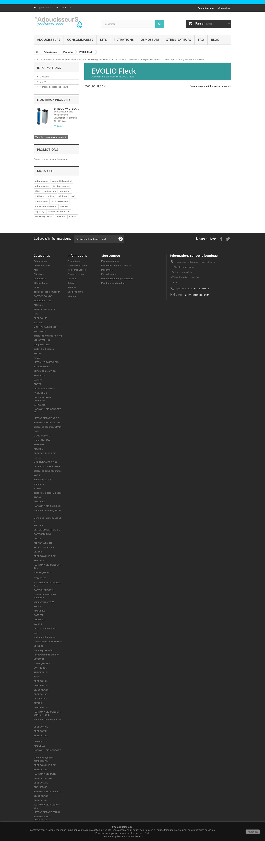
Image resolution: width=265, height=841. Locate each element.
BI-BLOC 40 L (41, 769)
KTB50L (38, 488)
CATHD (37, 431)
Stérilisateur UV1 (42, 300)
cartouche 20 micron (58, 211)
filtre (37, 191)
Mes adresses (108, 274)
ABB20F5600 (40, 787)
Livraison (44, 76)
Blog (215, 40)
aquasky (39, 211)
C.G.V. (42, 81)
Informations (49, 68)
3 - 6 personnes (61, 186)
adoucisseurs (42, 186)
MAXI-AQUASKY (44, 216)
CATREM (38, 615)
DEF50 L (38, 551)
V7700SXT (39, 659)
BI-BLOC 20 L (41, 735)
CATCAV (38, 379)
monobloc (65, 191)
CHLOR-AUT (40, 619)
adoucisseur (41, 181)
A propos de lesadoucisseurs (53, 87)
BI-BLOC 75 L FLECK (45, 453)
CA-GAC (38, 457)
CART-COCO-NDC (43, 296)
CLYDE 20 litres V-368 (45, 371)
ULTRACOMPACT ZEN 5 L (47, 812)
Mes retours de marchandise (116, 265)
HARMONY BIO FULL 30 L (47, 506)
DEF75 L (38, 703)
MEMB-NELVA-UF (43, 435)
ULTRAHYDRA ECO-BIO (46, 362)
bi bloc (51, 196)
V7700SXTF (40, 405)
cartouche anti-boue (45, 206)
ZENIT (37, 676)
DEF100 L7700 (41, 690)
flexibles (60, 216)
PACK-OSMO (40, 393)
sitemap (71, 296)
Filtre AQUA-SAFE (43, 650)
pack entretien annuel (45, 637)
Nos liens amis (75, 292)
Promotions (47, 149)
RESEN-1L (39, 444)
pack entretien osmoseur (47, 292)
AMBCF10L (39, 746)
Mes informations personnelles (117, 278)
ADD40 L (38, 606)
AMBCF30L (39, 501)
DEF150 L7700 (41, 796)
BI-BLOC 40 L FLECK (66, 108)
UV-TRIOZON (40, 668)
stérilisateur (41, 201)
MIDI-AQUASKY (42, 663)
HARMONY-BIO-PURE (45, 774)
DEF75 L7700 (40, 698)
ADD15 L (38, 305)
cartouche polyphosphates (48, 471)
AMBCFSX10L (41, 685)
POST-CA (38, 525)
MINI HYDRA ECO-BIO (45, 327)
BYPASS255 (40, 578)
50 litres (64, 206)
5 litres (72, 216)
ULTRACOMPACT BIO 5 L (47, 529)
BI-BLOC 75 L (41, 731)
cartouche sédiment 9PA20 (48, 427)
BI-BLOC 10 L (41, 681)
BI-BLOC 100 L (41, 694)
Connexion (224, 8)
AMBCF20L (39, 610)
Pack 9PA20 (40, 331)
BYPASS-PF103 (42, 366)
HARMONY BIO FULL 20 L (47, 422)
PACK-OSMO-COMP (44, 547)
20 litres (39, 196)
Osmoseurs (150, 40)
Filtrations (124, 40)
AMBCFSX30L (41, 707)
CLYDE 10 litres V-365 (45, 628)
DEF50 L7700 (40, 741)
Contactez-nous (206, 8)
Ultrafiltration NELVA (44, 388)
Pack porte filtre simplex (46, 654)
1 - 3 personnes (60, 201)
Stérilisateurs (178, 40)
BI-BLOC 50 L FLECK (45, 309)
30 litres (62, 196)
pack (73, 196)
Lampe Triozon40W (44, 602)
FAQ (201, 40)
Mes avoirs (107, 270)
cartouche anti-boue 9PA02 (48, 336)
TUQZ (37, 357)
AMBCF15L (39, 375)
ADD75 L (38, 384)
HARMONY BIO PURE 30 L (47, 791)
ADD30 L (38, 449)
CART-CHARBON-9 (44, 590)
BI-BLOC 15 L (41, 782)
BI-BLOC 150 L (41, 318)
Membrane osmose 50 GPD (48, 641)
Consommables (80, 40)
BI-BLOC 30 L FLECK (45, 765)
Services (72, 287)
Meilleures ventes (76, 270)
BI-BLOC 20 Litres (43, 778)
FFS (36, 314)
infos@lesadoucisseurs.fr (196, 295)
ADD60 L (38, 497)
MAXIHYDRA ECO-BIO (45, 462)
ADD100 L (39, 538)
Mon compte (110, 256)
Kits (103, 40)
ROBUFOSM (40, 560)
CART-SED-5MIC (42, 534)
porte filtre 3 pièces (44, 349)
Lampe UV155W (42, 344)
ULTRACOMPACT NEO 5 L (47, 418)
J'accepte (252, 831)
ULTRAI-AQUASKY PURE (47, 466)
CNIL (147, 833)
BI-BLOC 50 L (41, 726)
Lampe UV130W (42, 440)
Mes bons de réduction (113, 283)
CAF (36, 632)
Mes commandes (110, 261)
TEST (36, 287)
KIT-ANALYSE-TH (43, 543)
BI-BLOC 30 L (41, 800)
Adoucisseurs (48, 40)
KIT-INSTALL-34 (42, 340)
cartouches (50, 191)
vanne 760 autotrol (62, 181)
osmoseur (39, 484)
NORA (37, 475)
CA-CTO (38, 624)
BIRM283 (38, 646)
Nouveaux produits (53, 100)
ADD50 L (38, 353)
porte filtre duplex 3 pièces (48, 493)
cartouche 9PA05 (42, 479)
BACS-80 (38, 322)
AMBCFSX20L (41, 672)
